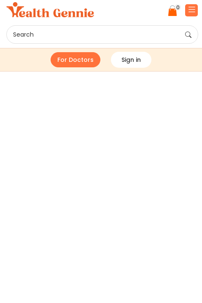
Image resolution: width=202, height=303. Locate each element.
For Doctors (75, 60)
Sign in (131, 60)
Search (102, 35)
